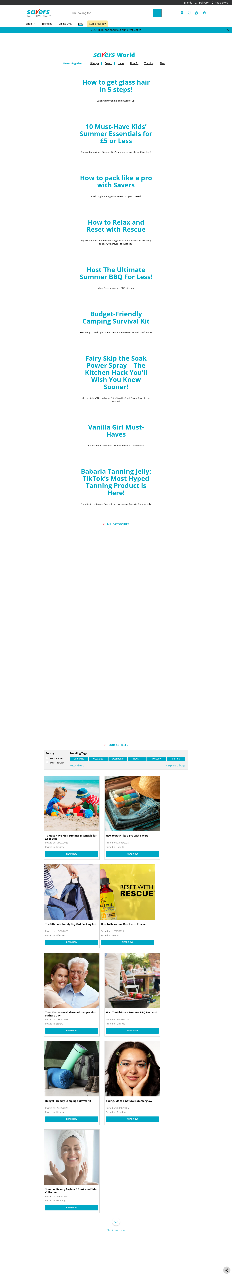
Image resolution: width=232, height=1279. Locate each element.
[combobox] (111, 13)
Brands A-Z (190, 2)
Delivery (204, 2)
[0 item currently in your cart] (204, 13)
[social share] (226, 1270)
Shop (29, 23)
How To (134, 63)
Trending (47, 23)
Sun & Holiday (97, 23)
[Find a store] (219, 3)
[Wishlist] (189, 13)
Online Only (65, 23)
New (162, 63)
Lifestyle (94, 63)
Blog (80, 23)
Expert (108, 63)
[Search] (157, 13)
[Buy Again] (197, 13)
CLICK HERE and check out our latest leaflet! (116, 30)
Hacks (121, 63)
